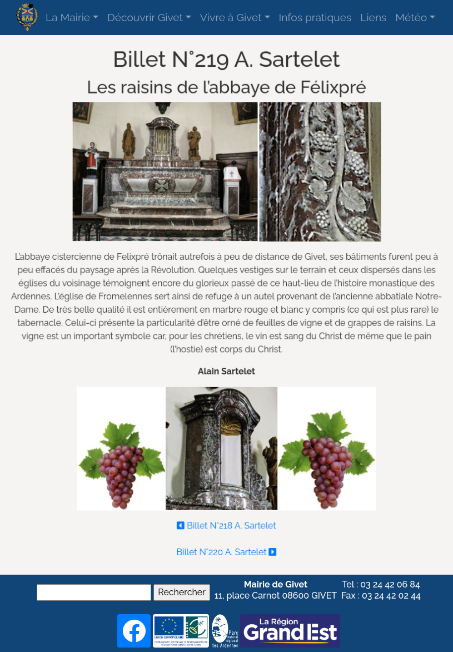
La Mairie (68, 17)
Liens (373, 17)
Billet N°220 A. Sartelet (226, 547)
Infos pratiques (315, 17)
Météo (411, 17)
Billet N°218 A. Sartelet (226, 522)
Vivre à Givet (231, 17)
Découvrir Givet (145, 17)
